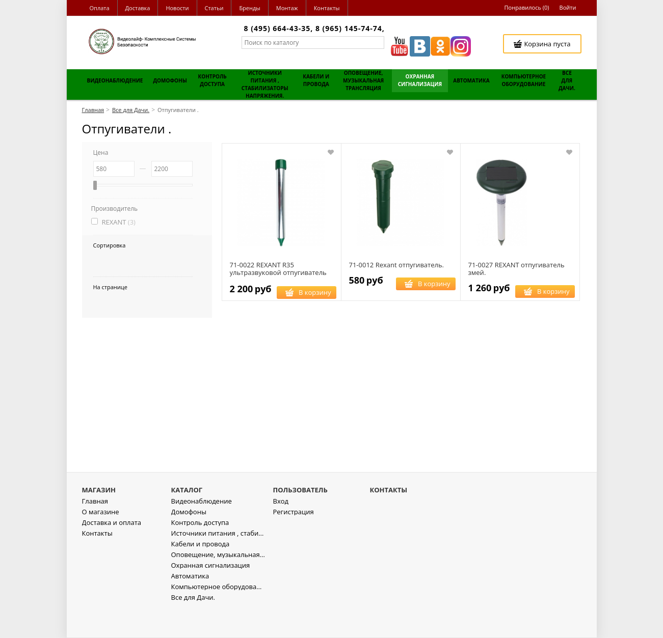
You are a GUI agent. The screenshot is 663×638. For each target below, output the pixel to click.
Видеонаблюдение (201, 530)
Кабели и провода (200, 573)
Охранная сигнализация (210, 594)
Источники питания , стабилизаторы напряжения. (218, 562)
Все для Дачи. (193, 626)
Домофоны (188, 541)
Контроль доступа (200, 551)
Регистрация (293, 541)
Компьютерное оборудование (218, 616)
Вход (281, 530)
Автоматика (190, 605)
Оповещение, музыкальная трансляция (218, 583)
